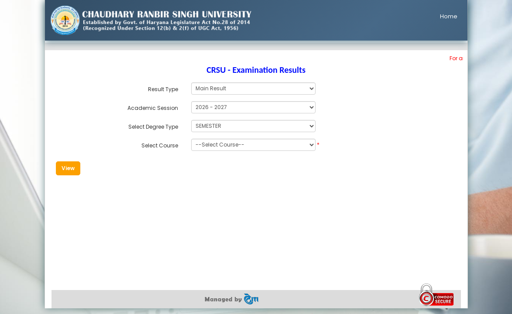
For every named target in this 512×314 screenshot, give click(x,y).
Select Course (159, 145)
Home (448, 16)
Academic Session (152, 108)
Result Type (163, 89)
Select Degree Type (153, 126)
